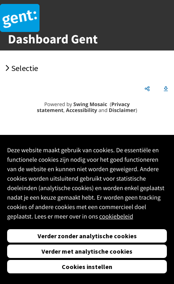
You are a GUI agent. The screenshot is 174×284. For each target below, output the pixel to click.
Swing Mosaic (90, 104)
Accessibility (81, 110)
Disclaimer (122, 110)
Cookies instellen (87, 267)
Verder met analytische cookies (87, 251)
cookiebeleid (116, 216)
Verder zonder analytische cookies (87, 236)
